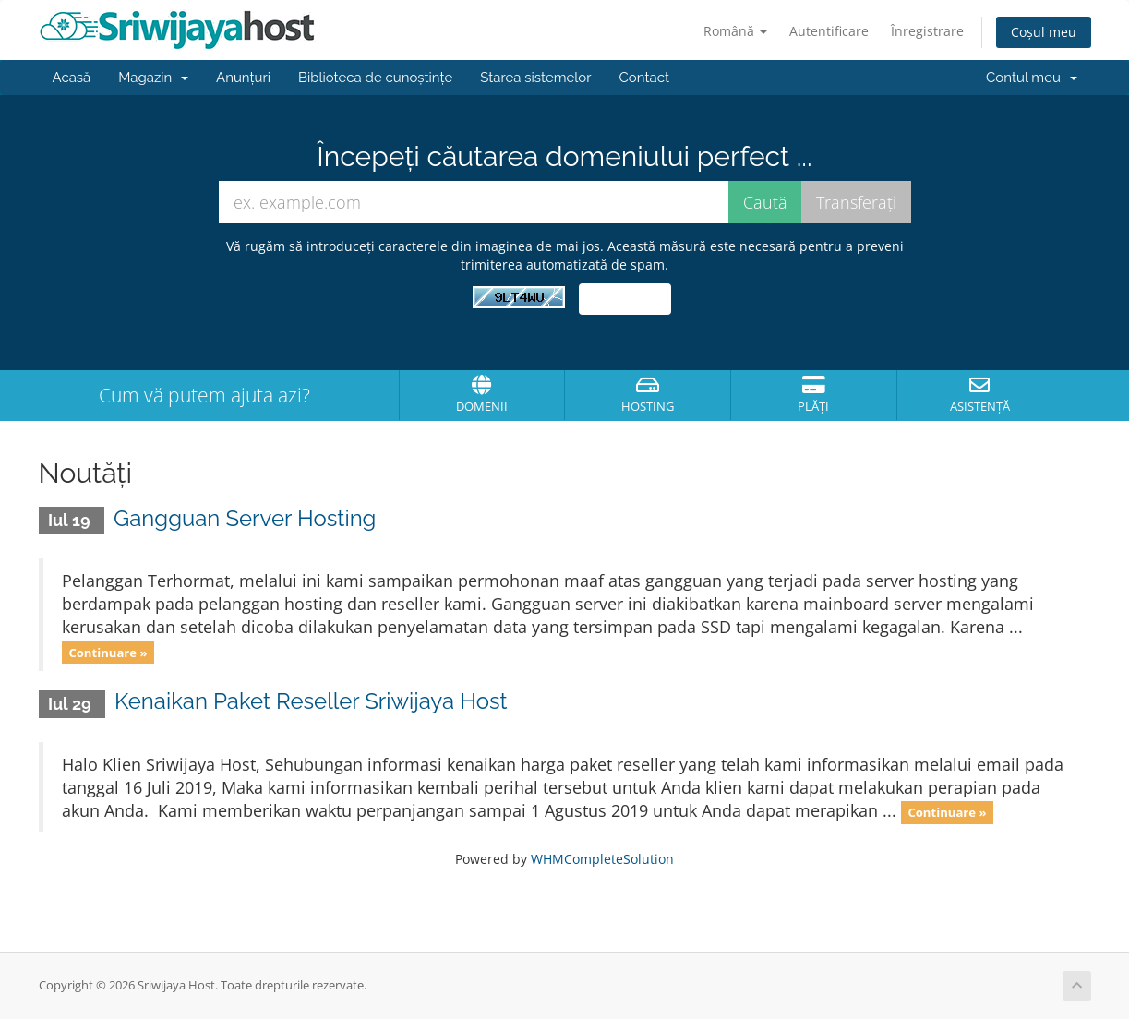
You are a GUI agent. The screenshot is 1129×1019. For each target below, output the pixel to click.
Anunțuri (243, 77)
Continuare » (107, 651)
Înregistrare (927, 31)
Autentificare (829, 31)
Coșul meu (1043, 32)
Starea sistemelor (535, 77)
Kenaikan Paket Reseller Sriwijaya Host (311, 701)
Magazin (153, 77)
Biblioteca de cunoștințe (375, 77)
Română (735, 31)
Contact (644, 77)
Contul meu (1031, 77)
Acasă (72, 77)
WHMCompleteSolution (602, 859)
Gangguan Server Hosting (245, 518)
